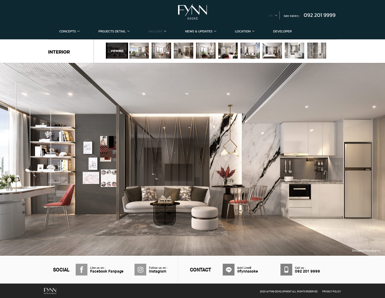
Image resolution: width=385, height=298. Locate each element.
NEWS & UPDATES (200, 31)
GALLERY (157, 31)
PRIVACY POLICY (331, 291)
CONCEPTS (69, 31)
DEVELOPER (282, 31)
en (271, 15)
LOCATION (245, 31)
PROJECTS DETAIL (114, 31)
